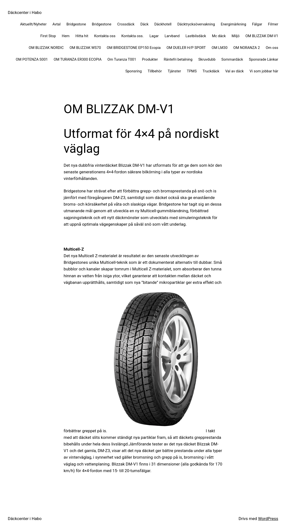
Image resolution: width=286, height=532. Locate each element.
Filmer (273, 24)
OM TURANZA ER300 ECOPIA (78, 59)
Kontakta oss (104, 36)
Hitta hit (81, 36)
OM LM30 (219, 47)
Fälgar (257, 24)
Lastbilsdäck (196, 36)
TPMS (192, 71)
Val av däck (234, 71)
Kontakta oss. (132, 36)
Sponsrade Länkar (263, 59)
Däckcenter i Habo (25, 12)
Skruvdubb (206, 59)
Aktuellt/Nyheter (33, 24)
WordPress (268, 518)
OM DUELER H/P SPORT (186, 47)
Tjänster (174, 71)
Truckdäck (210, 71)
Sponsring (133, 71)
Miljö (235, 36)
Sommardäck (232, 59)
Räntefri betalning (178, 59)
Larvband (172, 36)
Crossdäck (126, 24)
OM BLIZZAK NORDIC (46, 47)
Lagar (154, 36)
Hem (66, 36)
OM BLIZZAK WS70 (85, 47)
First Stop (48, 36)
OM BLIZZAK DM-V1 (261, 36)
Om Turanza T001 (121, 59)
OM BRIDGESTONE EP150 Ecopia (134, 47)
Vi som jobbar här (264, 71)
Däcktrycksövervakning (196, 24)
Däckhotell (162, 24)
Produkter (150, 59)
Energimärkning (233, 24)
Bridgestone (76, 24)
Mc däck (219, 36)
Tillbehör (155, 71)
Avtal (57, 24)
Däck (144, 24)
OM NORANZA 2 (246, 47)
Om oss (272, 47)
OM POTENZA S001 (32, 59)
